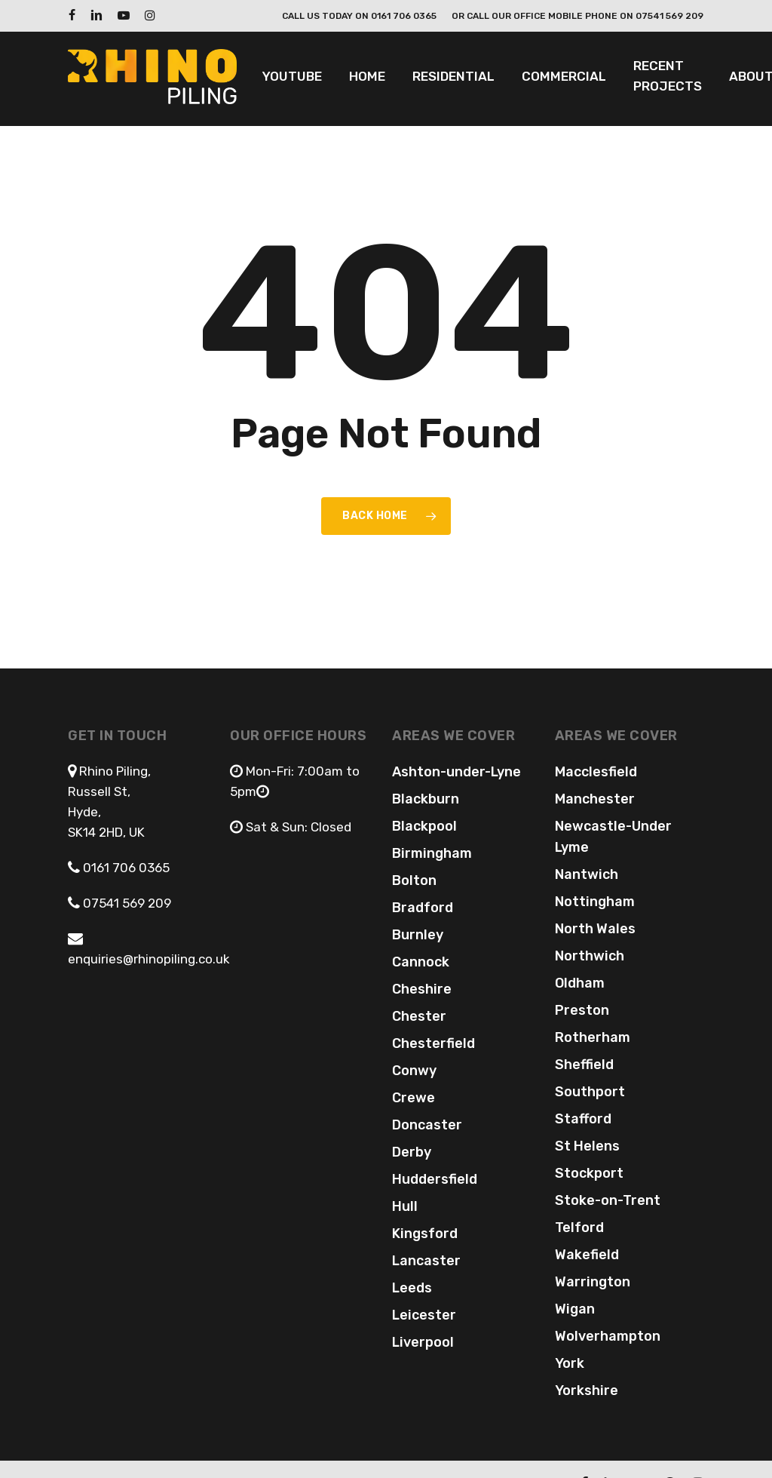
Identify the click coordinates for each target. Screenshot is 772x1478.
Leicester (424, 1315)
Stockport (589, 1173)
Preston (582, 1010)
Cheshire (422, 989)
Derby (411, 1152)
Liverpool (423, 1342)
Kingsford (425, 1233)
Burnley (417, 934)
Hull (405, 1206)
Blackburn (425, 799)
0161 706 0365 (126, 867)
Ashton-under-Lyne (456, 772)
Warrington (592, 1282)
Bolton (414, 880)
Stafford (583, 1119)
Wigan (575, 1309)
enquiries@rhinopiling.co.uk (149, 958)
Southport (590, 1091)
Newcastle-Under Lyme (613, 837)
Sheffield (584, 1064)
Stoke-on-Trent (607, 1200)
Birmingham (432, 853)
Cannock (420, 962)
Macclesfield (596, 772)
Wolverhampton (607, 1336)
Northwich (589, 956)
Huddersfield (434, 1179)
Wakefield (587, 1254)
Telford (579, 1227)
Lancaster (426, 1260)
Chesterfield (433, 1043)
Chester (419, 1016)
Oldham (580, 983)
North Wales (595, 928)
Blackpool (424, 826)
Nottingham (595, 901)
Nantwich (586, 874)
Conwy (414, 1070)
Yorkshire (586, 1390)
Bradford (422, 907)
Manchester (595, 799)
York (569, 1363)
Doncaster (427, 1125)
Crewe (413, 1097)
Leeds (412, 1288)
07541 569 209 (125, 903)
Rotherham (592, 1037)
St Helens (587, 1146)
